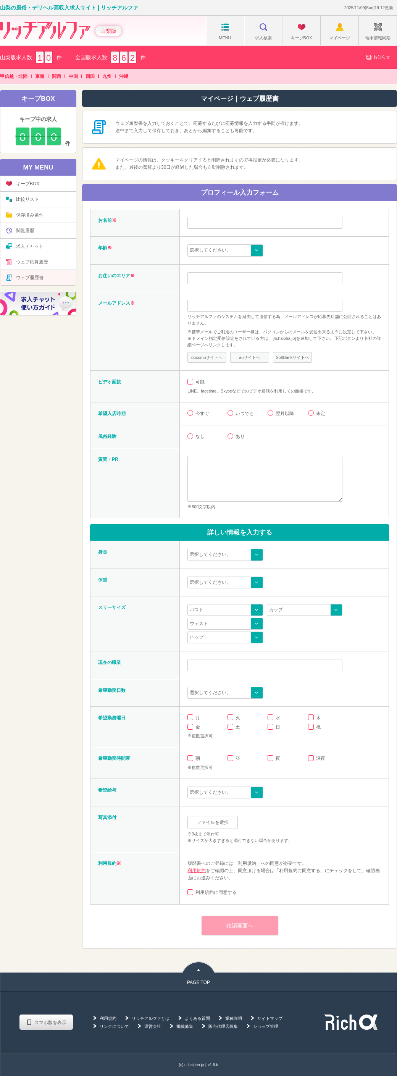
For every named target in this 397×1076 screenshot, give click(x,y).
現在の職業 (109, 662)
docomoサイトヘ (207, 357)
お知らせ (378, 57)
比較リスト (22, 199)
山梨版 (108, 31)
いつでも (245, 413)
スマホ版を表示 (50, 1022)
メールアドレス (114, 303)
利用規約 (196, 870)
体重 (102, 580)
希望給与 (107, 790)
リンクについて (114, 1026)
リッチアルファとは (150, 1018)
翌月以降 (285, 413)
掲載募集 (184, 1026)
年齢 (102, 247)
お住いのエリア (114, 275)
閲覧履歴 (20, 231)
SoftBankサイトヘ (292, 357)
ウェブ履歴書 (25, 278)
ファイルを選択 (213, 822)
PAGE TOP (198, 982)
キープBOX (301, 31)
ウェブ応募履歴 (27, 262)
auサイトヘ (249, 357)
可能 (200, 382)
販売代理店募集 (223, 1026)
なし (200, 436)
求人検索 (263, 31)
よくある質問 (197, 1018)
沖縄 (123, 76)
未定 (320, 413)
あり (240, 436)
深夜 (320, 758)
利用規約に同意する (216, 892)
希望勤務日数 (112, 690)
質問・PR (108, 459)
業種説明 (233, 1018)
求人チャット (25, 246)
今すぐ (202, 413)
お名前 (105, 220)
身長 (102, 552)
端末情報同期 (378, 31)
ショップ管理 (265, 1026)
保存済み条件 (25, 215)
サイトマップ (269, 1018)
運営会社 (152, 1026)
